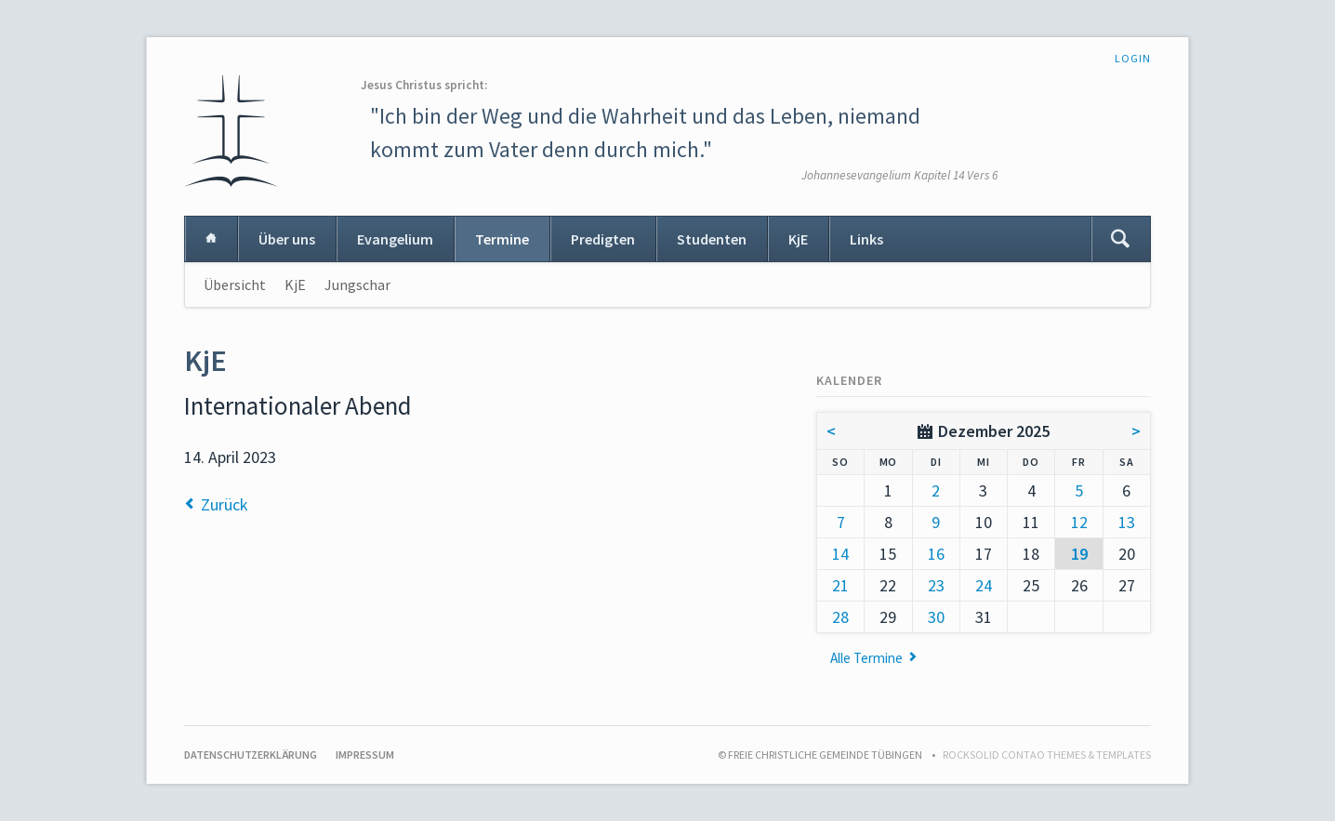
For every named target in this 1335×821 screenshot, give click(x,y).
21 (840, 585)
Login (1133, 58)
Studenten (712, 239)
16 (936, 553)
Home (211, 239)
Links (866, 239)
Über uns (286, 239)
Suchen (1120, 239)
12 (1079, 522)
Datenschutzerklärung (250, 754)
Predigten (603, 239)
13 (1126, 522)
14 (840, 553)
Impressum (365, 754)
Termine (502, 239)
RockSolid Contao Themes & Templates (1047, 754)
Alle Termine (866, 658)
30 (936, 617)
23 (936, 585)
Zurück (224, 504)
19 (1079, 553)
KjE (798, 239)
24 (983, 585)
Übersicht (235, 284)
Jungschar (357, 284)
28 (840, 617)
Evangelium (395, 239)
